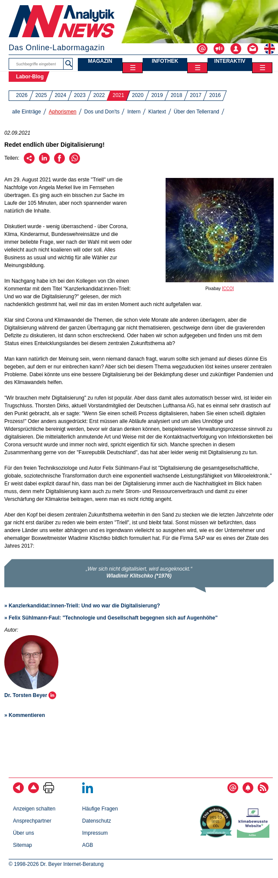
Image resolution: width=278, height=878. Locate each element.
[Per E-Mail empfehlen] (29, 162)
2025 (41, 95)
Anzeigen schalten (34, 809)
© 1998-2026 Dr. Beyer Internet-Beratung (56, 864)
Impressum (95, 833)
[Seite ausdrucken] (48, 791)
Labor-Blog (30, 77)
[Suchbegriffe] (36, 63)
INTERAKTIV (230, 61)
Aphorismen (63, 112)
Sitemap (22, 845)
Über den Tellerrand (196, 112)
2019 (157, 95)
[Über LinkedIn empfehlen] (44, 162)
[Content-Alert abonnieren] (248, 791)
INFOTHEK (165, 61)
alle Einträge (26, 112)
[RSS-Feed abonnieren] (263, 791)
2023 (80, 95)
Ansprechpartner (32, 821)
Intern (134, 112)
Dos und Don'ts (102, 112)
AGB (87, 845)
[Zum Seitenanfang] (33, 791)
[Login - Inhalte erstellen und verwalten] (238, 48)
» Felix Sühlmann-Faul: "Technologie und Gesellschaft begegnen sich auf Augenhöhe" (110, 618)
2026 (22, 95)
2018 (176, 95)
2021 (119, 95)
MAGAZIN (100, 61)
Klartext (157, 112)
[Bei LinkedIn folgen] (87, 791)
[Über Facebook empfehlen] (59, 162)
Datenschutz (96, 821)
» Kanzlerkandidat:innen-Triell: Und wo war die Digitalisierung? (82, 606)
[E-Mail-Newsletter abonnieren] (232, 791)
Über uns (23, 833)
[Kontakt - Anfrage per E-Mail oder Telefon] (255, 48)
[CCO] (228, 288)
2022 (99, 95)
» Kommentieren (24, 715)
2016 (215, 95)
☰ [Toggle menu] (133, 67)
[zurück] (18, 791)
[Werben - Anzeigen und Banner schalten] (222, 48)
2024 (60, 95)
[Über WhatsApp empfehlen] (74, 162)
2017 (195, 95)
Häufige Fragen (100, 809)
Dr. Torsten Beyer (26, 695)
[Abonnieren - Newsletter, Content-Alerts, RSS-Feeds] (205, 48)
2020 (138, 95)
